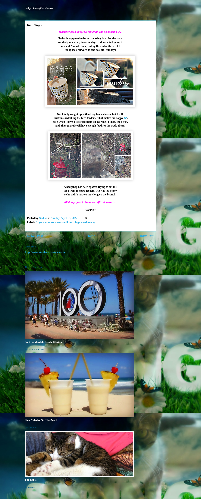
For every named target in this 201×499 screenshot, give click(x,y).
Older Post (146, 236)
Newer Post (35, 236)
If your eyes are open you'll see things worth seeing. (66, 222)
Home (90, 236)
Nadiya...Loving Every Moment (39, 8)
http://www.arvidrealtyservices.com (45, 252)
